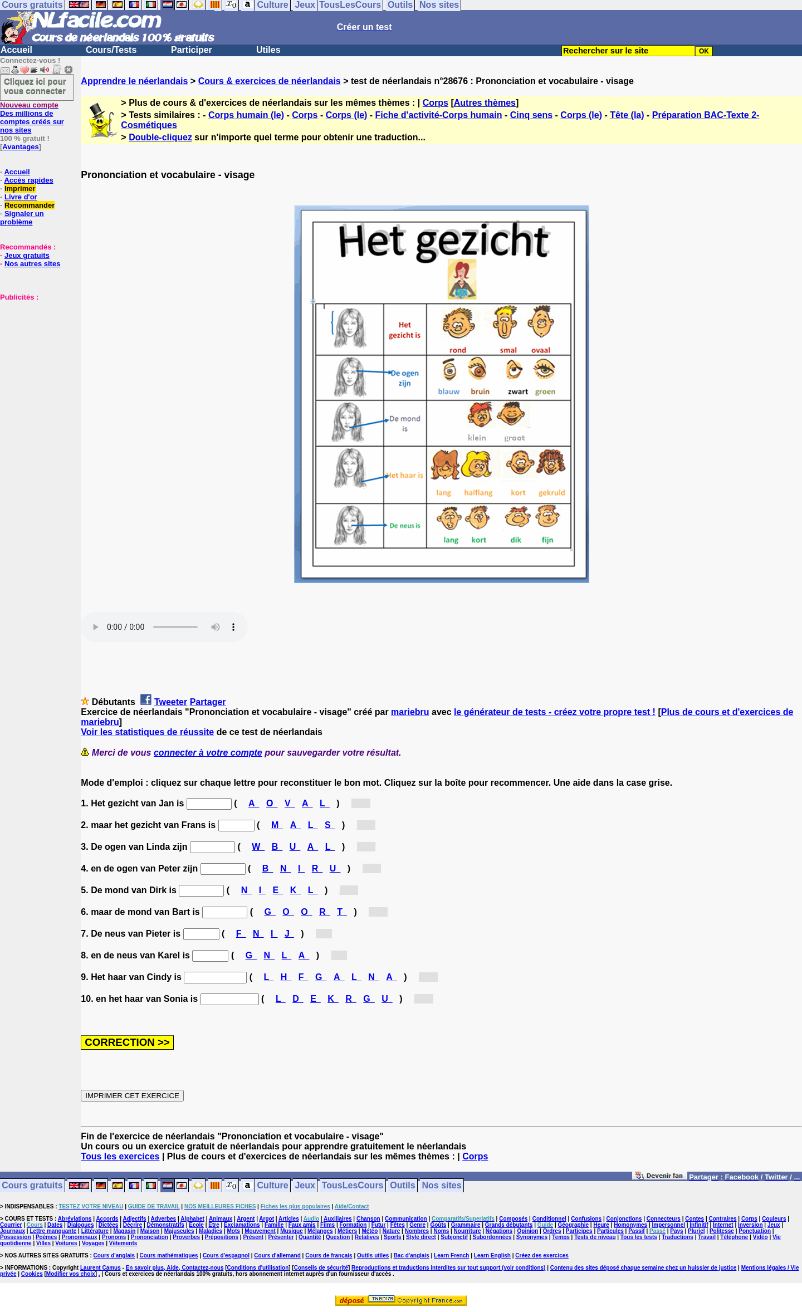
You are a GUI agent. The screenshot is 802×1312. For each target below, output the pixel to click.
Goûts (438, 1225)
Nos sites (442, 1186)
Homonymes (630, 1225)
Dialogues (80, 1225)
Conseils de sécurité (321, 1268)
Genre (417, 1225)
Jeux (305, 1186)
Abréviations (75, 1219)
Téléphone (734, 1237)
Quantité (310, 1237)
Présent (253, 1237)
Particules (610, 1231)
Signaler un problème (22, 217)
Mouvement (260, 1231)
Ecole (196, 1225)
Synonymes (531, 1237)
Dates (54, 1225)
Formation (353, 1225)
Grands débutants (509, 1225)
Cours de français (328, 1255)
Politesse (722, 1231)
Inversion (750, 1225)
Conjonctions (624, 1219)
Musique (291, 1231)
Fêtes (397, 1225)
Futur (378, 1225)
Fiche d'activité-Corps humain (438, 115)
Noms (441, 1231)
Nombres (417, 1231)
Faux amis (302, 1225)
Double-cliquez (160, 137)
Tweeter (170, 702)
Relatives (367, 1237)
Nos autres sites (32, 264)
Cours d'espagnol (226, 1255)
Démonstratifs (165, 1225)
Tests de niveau (594, 1237)
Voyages (93, 1243)
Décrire (132, 1225)
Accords (107, 1219)
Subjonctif (454, 1237)
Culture (272, 1186)
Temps (561, 1237)
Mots (233, 1231)
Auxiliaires (338, 1219)
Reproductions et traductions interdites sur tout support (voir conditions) (448, 1268)
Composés (513, 1219)
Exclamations (242, 1225)
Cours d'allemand (277, 1255)
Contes (694, 1219)
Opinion (528, 1231)
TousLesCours (353, 1186)
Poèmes (46, 1237)
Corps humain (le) (246, 115)
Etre (213, 1225)
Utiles (268, 50)
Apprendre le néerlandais (134, 81)
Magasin (124, 1231)
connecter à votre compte (208, 752)
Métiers (347, 1231)
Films (327, 1225)
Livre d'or (20, 197)
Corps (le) (347, 115)
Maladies (210, 1231)
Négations (499, 1231)
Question (338, 1237)
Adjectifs (134, 1219)
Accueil (16, 50)
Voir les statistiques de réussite (147, 732)
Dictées (109, 1225)
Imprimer (20, 188)
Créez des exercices (542, 1255)
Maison (149, 1231)
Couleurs (774, 1219)
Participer (191, 50)
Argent (246, 1219)
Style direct (421, 1237)
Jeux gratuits (27, 255)
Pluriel (696, 1231)
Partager (208, 702)
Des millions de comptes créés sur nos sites (32, 117)
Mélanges (320, 1231)
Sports (393, 1237)
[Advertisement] (33, 357)
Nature (391, 1231)
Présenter (281, 1237)
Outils (402, 1186)
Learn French (451, 1255)
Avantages (20, 147)
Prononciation (149, 1237)
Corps (435, 102)
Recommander (29, 205)
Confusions (586, 1219)
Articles (288, 1219)
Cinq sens (531, 115)
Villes (43, 1243)
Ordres (552, 1231)
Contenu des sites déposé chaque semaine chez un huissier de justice (643, 1268)
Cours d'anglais (114, 1255)
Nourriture (467, 1231)
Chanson (368, 1219)
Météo (369, 1231)
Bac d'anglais (411, 1255)
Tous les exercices (120, 1156)
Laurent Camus (100, 1268)
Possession (15, 1237)
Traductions (677, 1237)
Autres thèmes (485, 102)
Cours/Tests (111, 50)
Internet (723, 1225)
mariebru (410, 712)
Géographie (573, 1225)
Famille (274, 1225)
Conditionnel (549, 1219)
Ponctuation (755, 1231)
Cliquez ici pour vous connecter (35, 85)
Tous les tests (638, 1237)
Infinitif (698, 1225)
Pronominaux (79, 1237)
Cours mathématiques (169, 1255)
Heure (601, 1225)
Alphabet (192, 1219)
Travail (707, 1237)
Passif (636, 1231)
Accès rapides (28, 180)
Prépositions (222, 1237)
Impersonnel (668, 1225)
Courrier (11, 1225)
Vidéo (760, 1237)
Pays (676, 1231)
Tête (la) (627, 115)
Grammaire (466, 1225)
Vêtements (123, 1243)
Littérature (95, 1231)
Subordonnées (491, 1237)
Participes (579, 1231)
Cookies (32, 1274)
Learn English (492, 1255)
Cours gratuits (32, 1186)
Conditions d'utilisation (258, 1268)
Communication (406, 1219)
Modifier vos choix (70, 1274)
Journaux (12, 1231)
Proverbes (186, 1237)
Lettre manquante (53, 1231)
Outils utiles (373, 1255)
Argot (266, 1219)
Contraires (723, 1219)
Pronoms (114, 1237)
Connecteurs (664, 1219)
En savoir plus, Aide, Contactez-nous (175, 1268)
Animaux (220, 1219)
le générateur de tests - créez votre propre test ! (555, 712)
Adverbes (164, 1219)
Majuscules (179, 1231)
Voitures (66, 1243)
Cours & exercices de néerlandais (269, 81)
